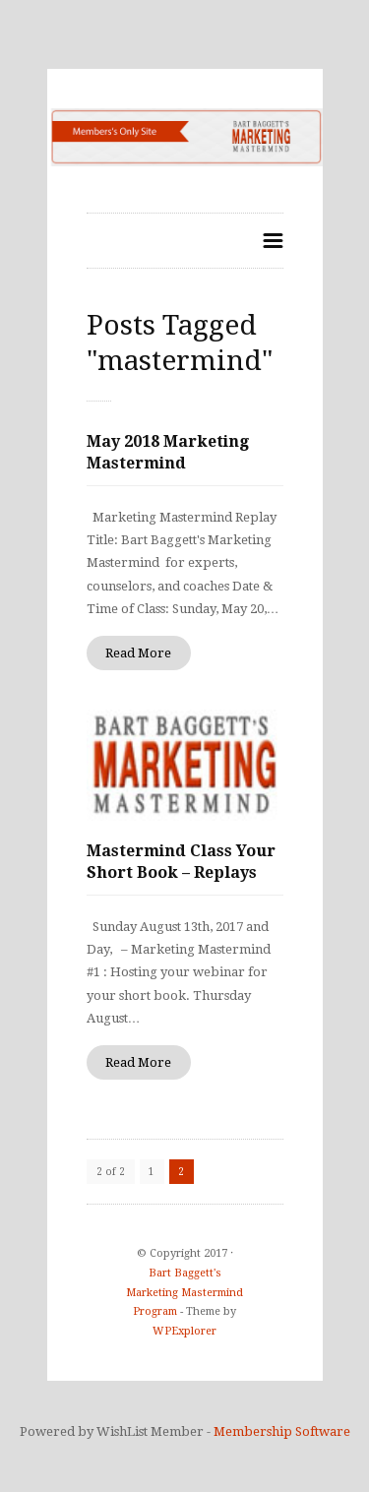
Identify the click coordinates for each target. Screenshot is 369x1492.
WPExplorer (184, 1331)
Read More (138, 653)
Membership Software (282, 1431)
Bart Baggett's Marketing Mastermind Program (184, 1293)
